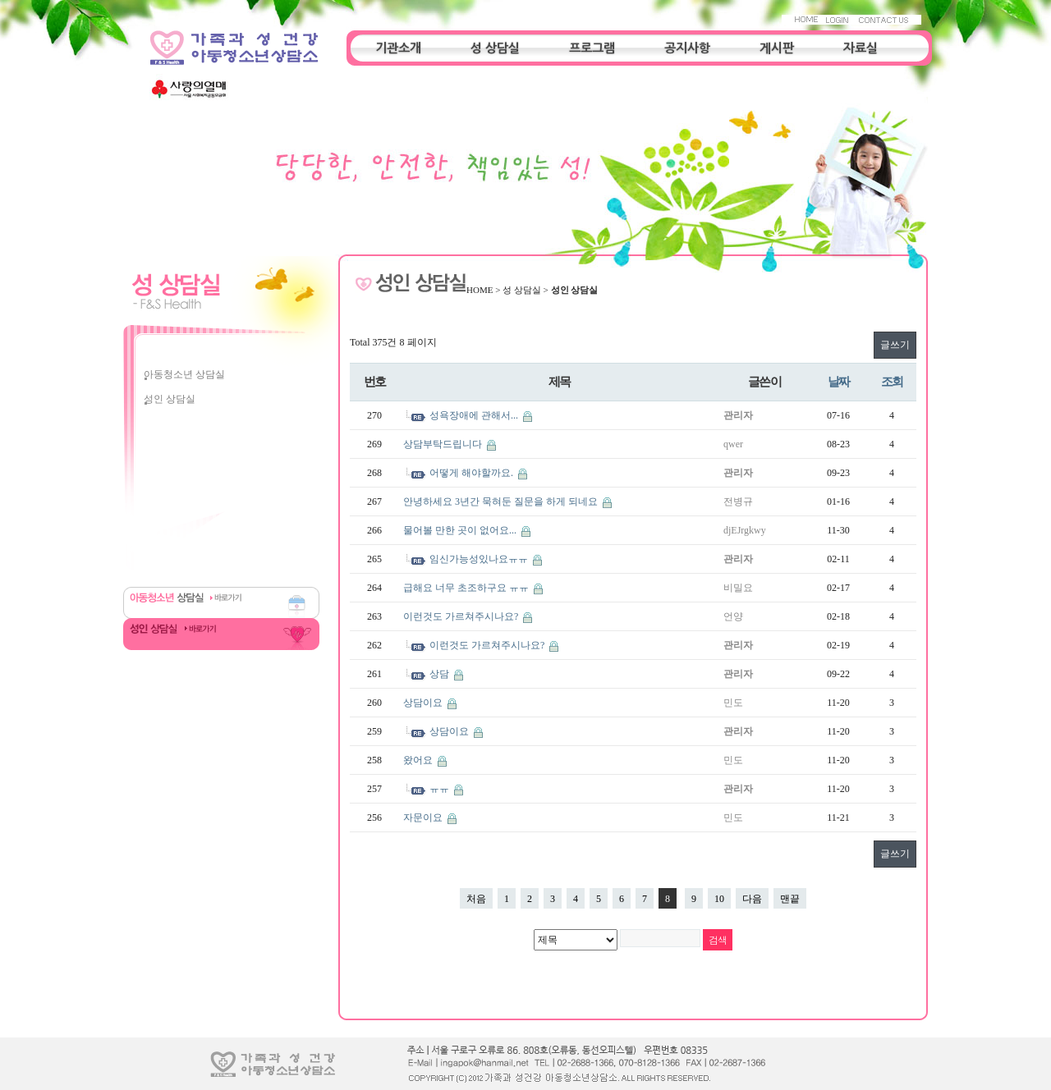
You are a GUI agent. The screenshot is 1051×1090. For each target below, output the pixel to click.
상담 (440, 674)
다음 (752, 899)
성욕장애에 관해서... (475, 415)
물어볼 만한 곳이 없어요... (461, 530)
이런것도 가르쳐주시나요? (462, 616)
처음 (476, 899)
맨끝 (790, 899)
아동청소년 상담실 (184, 374)
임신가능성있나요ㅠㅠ (479, 559)
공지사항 (687, 48)
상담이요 (424, 702)
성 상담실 (495, 48)
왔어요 (419, 760)
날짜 (839, 381)
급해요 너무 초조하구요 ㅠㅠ (467, 587)
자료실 (860, 48)
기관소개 (398, 48)
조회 (892, 381)
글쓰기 (895, 344)
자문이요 (424, 817)
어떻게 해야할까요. (472, 473)
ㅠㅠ (440, 789)
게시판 (777, 48)
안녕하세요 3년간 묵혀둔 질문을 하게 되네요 (501, 501)
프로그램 (592, 48)
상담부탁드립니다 (443, 444)
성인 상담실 (169, 399)
